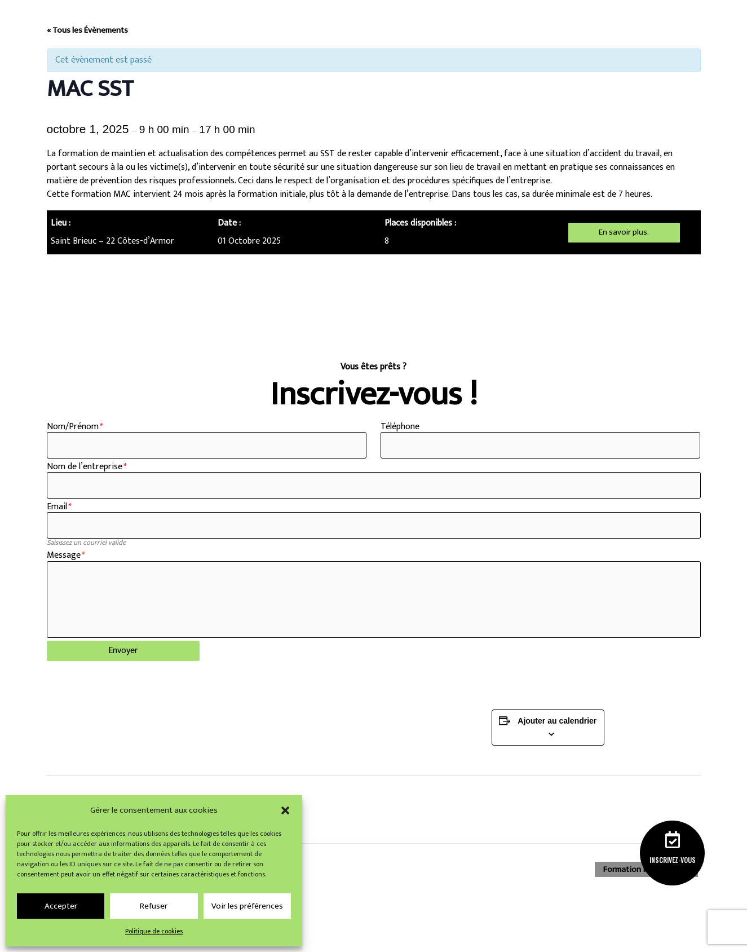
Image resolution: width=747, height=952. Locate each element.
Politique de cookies (154, 931)
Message (65, 561)
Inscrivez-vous (672, 859)
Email (58, 510)
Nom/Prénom (74, 426)
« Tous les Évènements (87, 30)
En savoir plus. (624, 232)
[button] (285, 810)
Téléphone (400, 426)
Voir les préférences (247, 906)
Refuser (153, 906)
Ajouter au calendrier (557, 732)
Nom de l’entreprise (86, 468)
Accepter (61, 906)
